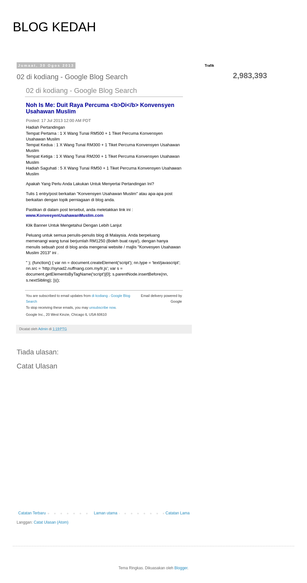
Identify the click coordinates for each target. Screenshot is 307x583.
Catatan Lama (178, 513)
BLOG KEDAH (54, 27)
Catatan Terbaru (32, 513)
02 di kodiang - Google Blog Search (81, 91)
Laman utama (105, 513)
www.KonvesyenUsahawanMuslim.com (64, 215)
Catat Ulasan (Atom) (51, 522)
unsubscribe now (102, 307)
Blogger (180, 568)
